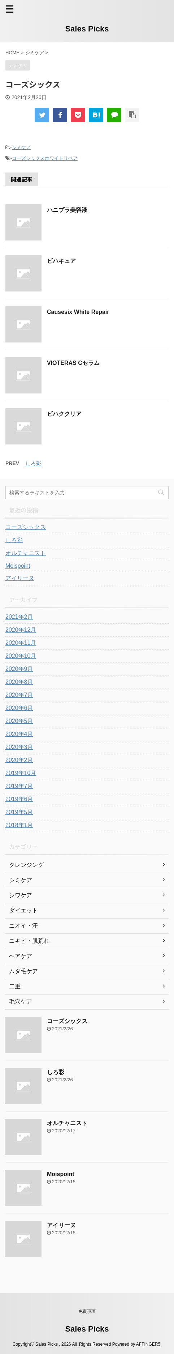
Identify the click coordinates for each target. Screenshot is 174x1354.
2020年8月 (19, 682)
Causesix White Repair (78, 312)
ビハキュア (61, 261)
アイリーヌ (19, 578)
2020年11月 (20, 643)
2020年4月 (19, 734)
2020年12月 (20, 630)
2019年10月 (20, 773)
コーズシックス (25, 527)
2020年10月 (20, 656)
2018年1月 (19, 825)
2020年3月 (19, 747)
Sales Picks (87, 28)
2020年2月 (19, 760)
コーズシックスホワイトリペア (45, 158)
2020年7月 (19, 695)
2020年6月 (19, 708)
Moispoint (17, 566)
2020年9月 (19, 669)
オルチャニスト (25, 553)
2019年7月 (19, 786)
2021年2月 (19, 617)
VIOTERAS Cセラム (73, 363)
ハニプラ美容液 (67, 210)
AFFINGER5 (148, 1344)
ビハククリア (64, 414)
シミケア (21, 147)
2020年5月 (19, 721)
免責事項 (87, 1311)
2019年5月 (19, 812)
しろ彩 (33, 463)
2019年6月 (19, 799)
